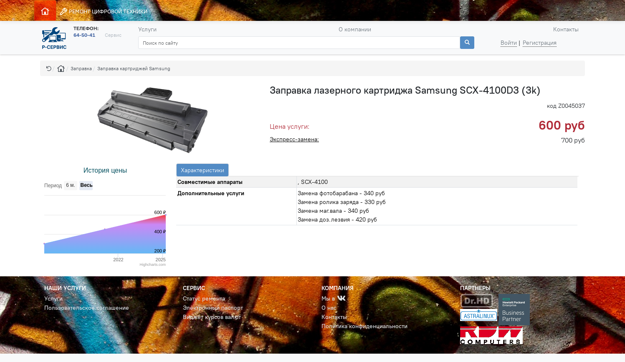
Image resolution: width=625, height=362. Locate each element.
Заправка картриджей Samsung (133, 68)
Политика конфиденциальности (364, 326)
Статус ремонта (204, 298)
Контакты (566, 29)
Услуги (147, 29)
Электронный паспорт (213, 307)
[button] (48, 68)
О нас (329, 307)
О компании (355, 29)
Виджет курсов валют (212, 317)
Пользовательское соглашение (86, 307)
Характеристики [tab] (202, 170)
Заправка (81, 68)
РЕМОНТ (103, 11)
